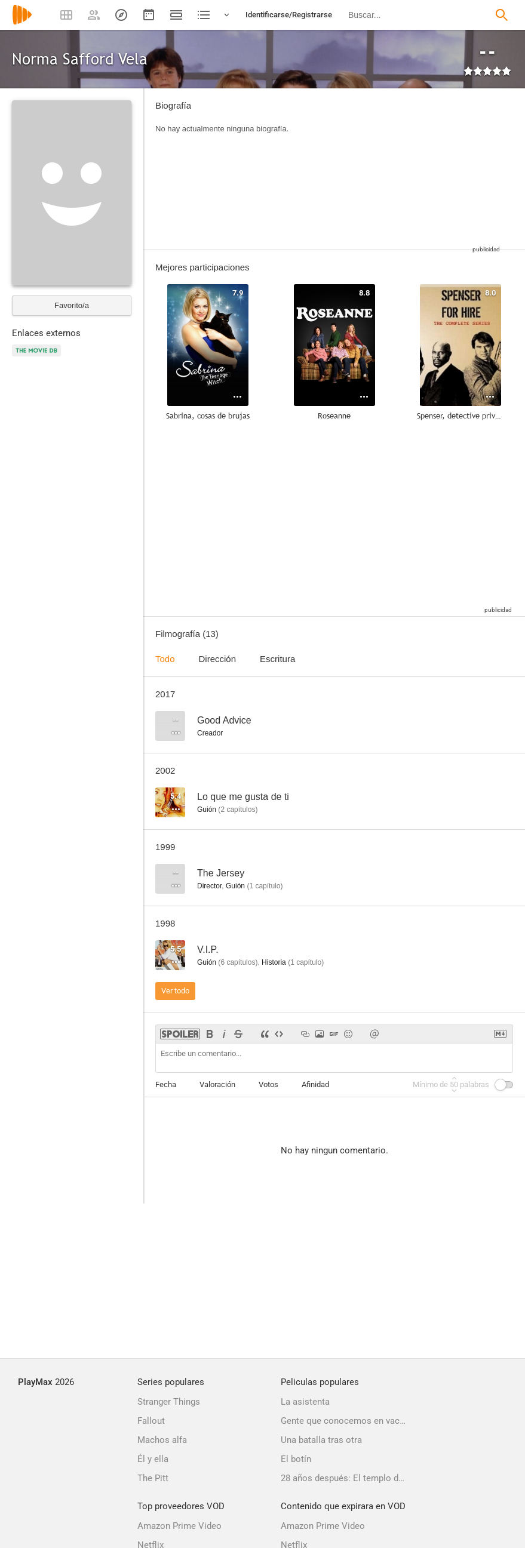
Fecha (165, 1084)
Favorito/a (71, 305)
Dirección (218, 659)
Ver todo (175, 990)
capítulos (237, 809)
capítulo (264, 886)
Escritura (277, 659)
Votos (268, 1084)
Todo (165, 659)
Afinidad (315, 1084)
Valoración (217, 1084)
